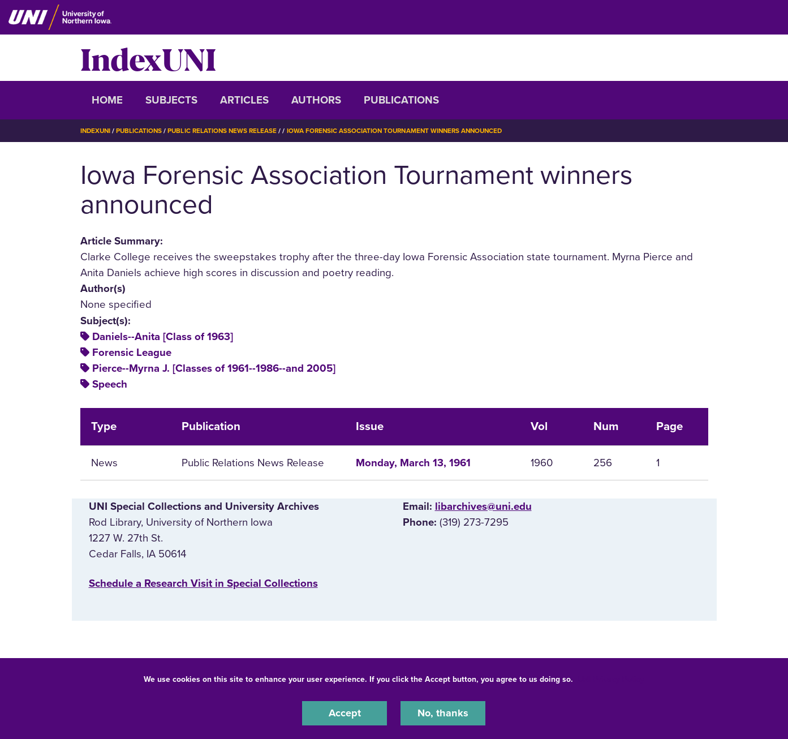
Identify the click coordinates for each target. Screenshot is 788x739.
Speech (109, 384)
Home (107, 100)
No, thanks (443, 713)
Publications (401, 100)
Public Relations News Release (227, 131)
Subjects (171, 100)
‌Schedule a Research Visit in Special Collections (203, 583)
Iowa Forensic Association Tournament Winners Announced (405, 131)
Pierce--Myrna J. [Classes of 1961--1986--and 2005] (213, 368)
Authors (316, 100)
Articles (244, 100)
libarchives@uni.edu (483, 506)
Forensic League (131, 352)
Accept (344, 713)
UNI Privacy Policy (611, 679)
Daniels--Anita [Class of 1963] (162, 336)
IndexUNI (148, 58)
